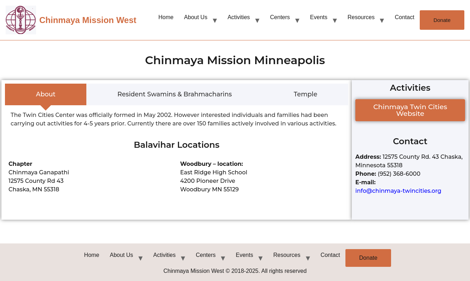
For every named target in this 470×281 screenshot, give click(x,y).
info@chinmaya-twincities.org (398, 190)
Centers (280, 17)
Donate (442, 20)
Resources (361, 17)
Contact (404, 17)
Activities (239, 17)
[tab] (45, 95)
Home (165, 17)
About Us (195, 17)
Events (318, 17)
